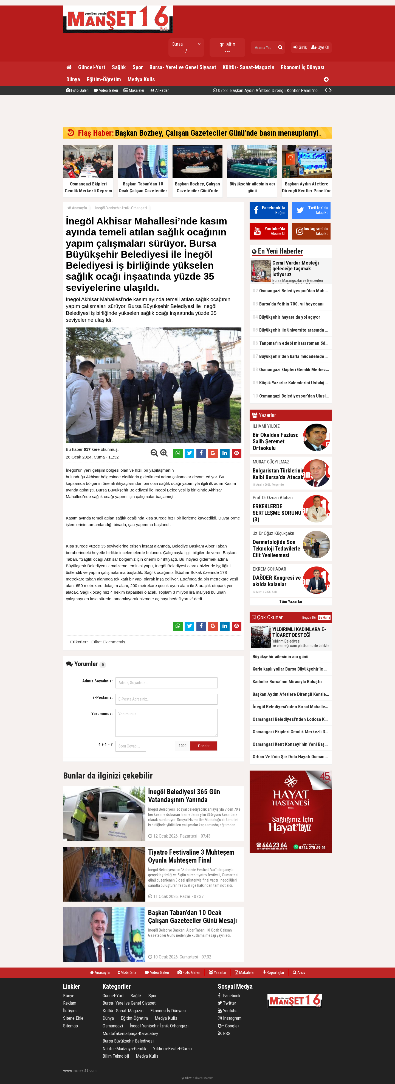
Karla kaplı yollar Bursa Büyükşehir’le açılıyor (292, 669)
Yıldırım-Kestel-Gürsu (172, 1048)
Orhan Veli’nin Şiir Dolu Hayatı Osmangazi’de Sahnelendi (292, 756)
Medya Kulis (141, 79)
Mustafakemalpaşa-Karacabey (130, 1033)
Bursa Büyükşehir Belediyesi (128, 1041)
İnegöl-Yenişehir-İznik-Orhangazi (121, 207)
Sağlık (119, 67)
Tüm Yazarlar (291, 601)
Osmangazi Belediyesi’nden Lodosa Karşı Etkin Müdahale (292, 719)
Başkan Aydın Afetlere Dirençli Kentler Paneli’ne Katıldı (292, 694)
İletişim (70, 1010)
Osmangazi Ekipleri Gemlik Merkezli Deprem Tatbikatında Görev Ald (292, 369)
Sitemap (70, 1026)
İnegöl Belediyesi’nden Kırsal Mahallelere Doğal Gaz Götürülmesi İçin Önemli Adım (292, 706)
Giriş (300, 47)
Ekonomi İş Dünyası (302, 67)
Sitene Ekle (73, 1018)
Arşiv (299, 972)
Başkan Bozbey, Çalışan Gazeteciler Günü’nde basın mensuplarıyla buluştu (288, 90)
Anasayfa (77, 207)
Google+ (229, 1026)
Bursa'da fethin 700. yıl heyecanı (288, 304)
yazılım (186, 1078)
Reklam (69, 1003)
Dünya (73, 79)
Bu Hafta (324, 617)
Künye (68, 995)
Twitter (227, 1003)
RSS (224, 1033)
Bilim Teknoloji (116, 1056)
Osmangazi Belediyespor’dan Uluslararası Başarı (292, 396)
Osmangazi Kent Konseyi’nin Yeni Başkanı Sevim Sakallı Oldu (292, 744)
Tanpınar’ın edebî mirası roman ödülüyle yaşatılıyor (292, 343)
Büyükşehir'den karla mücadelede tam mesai (292, 356)
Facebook (229, 995)
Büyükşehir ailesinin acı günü (280, 656)
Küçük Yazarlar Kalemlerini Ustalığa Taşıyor (292, 382)
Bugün (306, 617)
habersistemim (203, 1078)
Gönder (204, 745)
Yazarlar (217, 972)
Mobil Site (127, 972)
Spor (137, 67)
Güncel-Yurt (91, 67)
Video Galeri (106, 90)
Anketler (159, 90)
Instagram (229, 1018)
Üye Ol (320, 47)
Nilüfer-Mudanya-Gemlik (124, 1048)
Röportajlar (273, 972)
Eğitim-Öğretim (104, 79)
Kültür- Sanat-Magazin (248, 67)
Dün (314, 617)
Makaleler (133, 90)
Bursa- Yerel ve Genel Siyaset (182, 67)
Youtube (228, 1010)
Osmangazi (113, 1026)
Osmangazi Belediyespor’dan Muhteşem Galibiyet (292, 290)
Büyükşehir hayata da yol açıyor (286, 317)
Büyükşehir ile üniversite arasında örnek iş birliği (292, 330)
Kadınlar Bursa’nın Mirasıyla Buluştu (287, 681)
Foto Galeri (77, 90)
